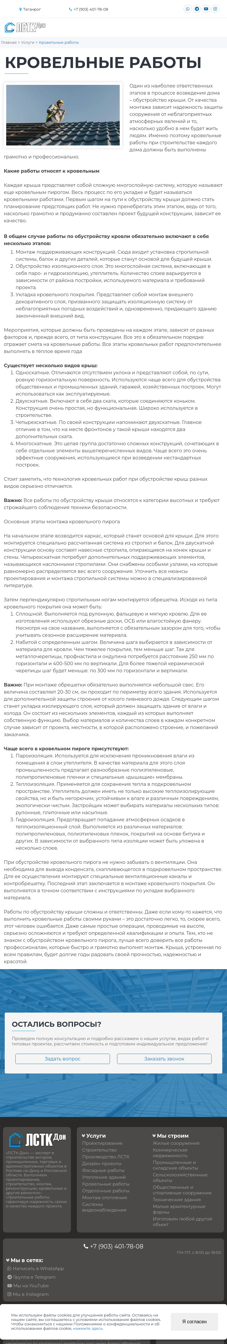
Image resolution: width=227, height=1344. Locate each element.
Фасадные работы (103, 1170)
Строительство (99, 1150)
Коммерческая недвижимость (170, 1152)
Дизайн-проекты (101, 1163)
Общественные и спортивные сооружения (182, 1190)
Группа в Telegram (34, 1277)
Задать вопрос (63, 1059)
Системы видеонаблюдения (104, 1207)
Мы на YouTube (31, 1285)
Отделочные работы (105, 1191)
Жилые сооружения (176, 1143)
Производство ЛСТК (106, 1157)
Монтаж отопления (104, 1197)
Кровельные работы (105, 1184)
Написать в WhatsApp (38, 1268)
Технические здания (177, 1199)
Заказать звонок (164, 1059)
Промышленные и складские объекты (175, 1165)
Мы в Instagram (31, 1294)
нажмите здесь (88, 1328)
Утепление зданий (104, 1177)
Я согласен (194, 1321)
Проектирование (102, 1143)
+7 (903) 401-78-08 (116, 1246)
